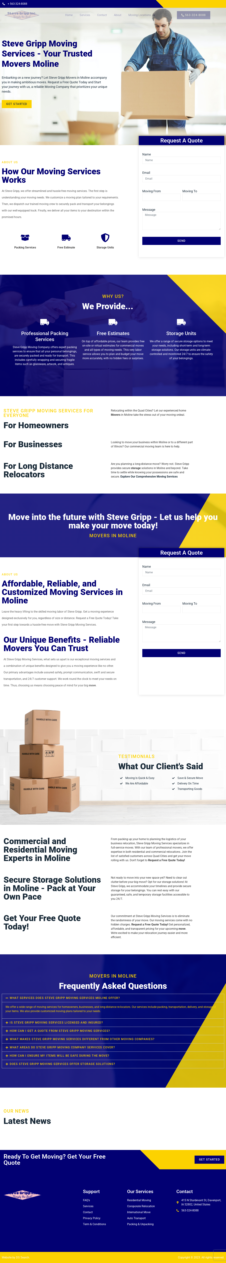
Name (146, 154)
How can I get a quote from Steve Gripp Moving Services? (60, 1031)
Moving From (151, 191)
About (117, 15)
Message (148, 209)
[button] (113, 998)
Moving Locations (141, 15)
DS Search (22, 1257)
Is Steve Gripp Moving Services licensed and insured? (56, 1022)
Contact (102, 15)
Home (69, 15)
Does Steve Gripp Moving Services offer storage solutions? (62, 1064)
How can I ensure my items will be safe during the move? (59, 1055)
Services (85, 15)
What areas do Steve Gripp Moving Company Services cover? (62, 1047)
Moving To (189, 191)
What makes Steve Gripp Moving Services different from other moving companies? (82, 1039)
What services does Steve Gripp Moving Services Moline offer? (65, 998)
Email (146, 172)
